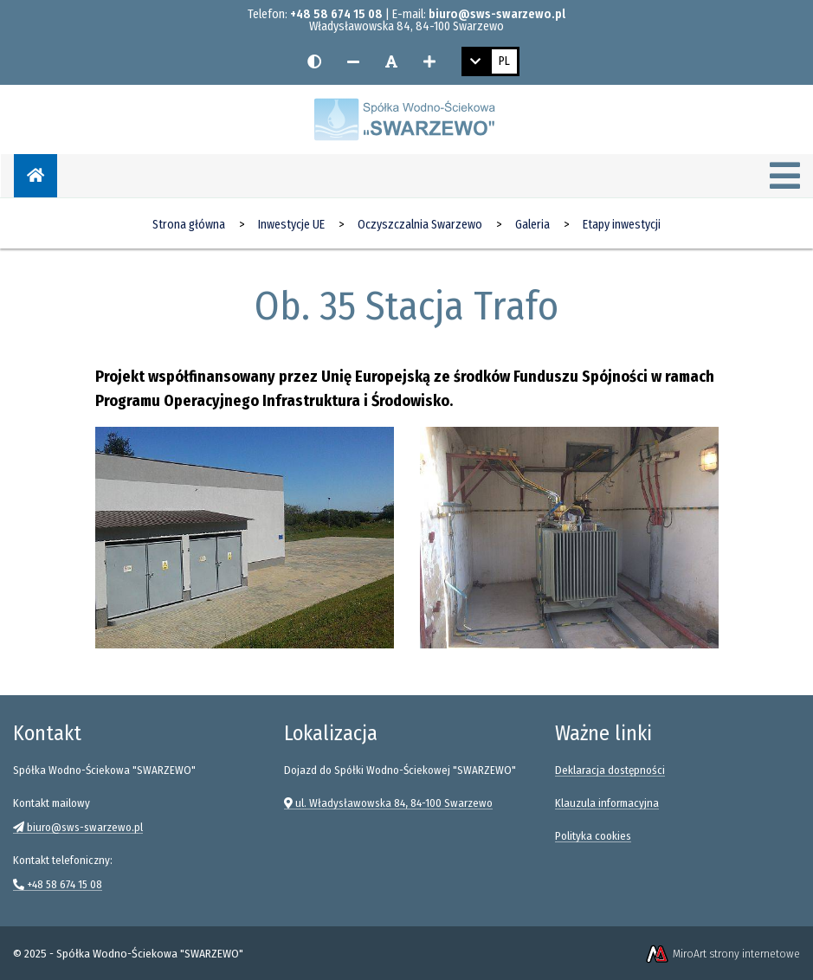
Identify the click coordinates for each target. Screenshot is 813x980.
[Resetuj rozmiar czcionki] (391, 61)
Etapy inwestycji (622, 224)
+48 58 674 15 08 (336, 14)
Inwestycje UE (291, 224)
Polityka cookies (593, 835)
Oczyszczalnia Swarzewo (420, 224)
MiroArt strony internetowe (722, 953)
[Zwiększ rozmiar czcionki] (429, 61)
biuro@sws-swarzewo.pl (497, 14)
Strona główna (188, 224)
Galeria (532, 224)
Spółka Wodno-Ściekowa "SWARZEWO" (149, 953)
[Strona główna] (35, 175)
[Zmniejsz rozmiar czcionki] (353, 61)
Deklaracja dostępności (610, 770)
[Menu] (785, 177)
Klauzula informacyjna (607, 802)
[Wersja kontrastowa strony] (314, 61)
